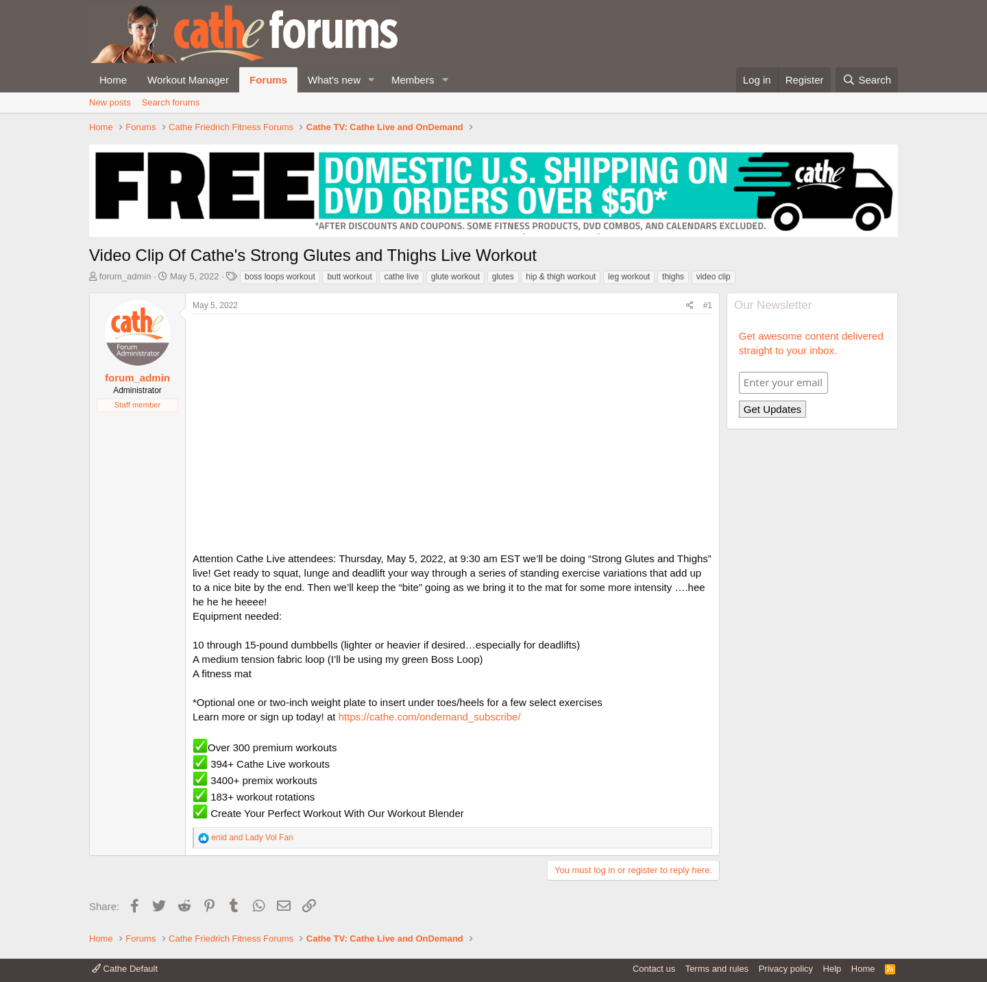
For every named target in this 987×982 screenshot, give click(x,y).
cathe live (401, 276)
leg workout (629, 276)
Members (413, 80)
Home (113, 80)
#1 (707, 305)
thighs (673, 276)
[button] (371, 79)
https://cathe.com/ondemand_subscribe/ (430, 716)
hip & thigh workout (561, 276)
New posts (110, 102)
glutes (503, 276)
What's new (334, 80)
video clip (713, 276)
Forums (268, 80)
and (252, 837)
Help (832, 969)
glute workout (455, 276)
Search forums (171, 102)
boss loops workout (280, 276)
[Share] (689, 306)
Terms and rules (716, 969)
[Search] (867, 79)
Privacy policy (786, 969)
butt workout (349, 276)
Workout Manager (188, 80)
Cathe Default (125, 969)
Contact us (654, 969)
